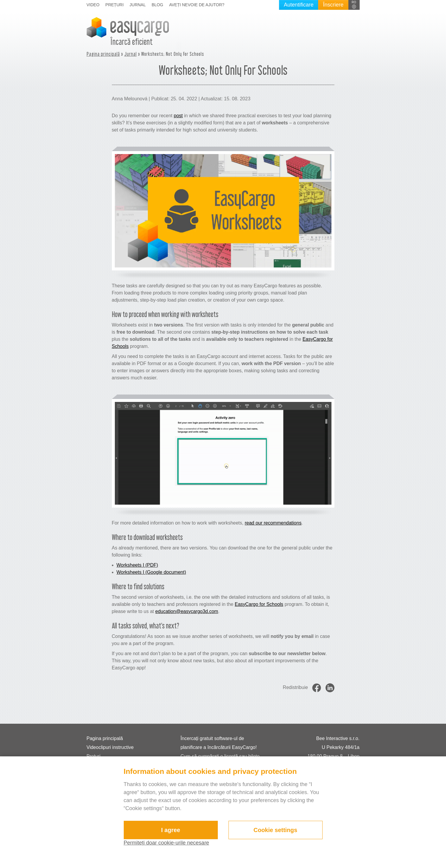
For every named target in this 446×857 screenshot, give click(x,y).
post (178, 115)
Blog (157, 4)
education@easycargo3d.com (186, 611)
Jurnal (138, 4)
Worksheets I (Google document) (151, 572)
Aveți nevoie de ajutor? (196, 4)
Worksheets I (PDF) (137, 565)
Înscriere (333, 5)
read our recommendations (273, 522)
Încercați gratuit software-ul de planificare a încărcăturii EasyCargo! (218, 743)
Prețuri (114, 4)
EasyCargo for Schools (259, 604)
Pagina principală (103, 54)
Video (93, 4)
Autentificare (298, 5)
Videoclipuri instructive (110, 747)
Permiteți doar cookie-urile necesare (166, 843)
